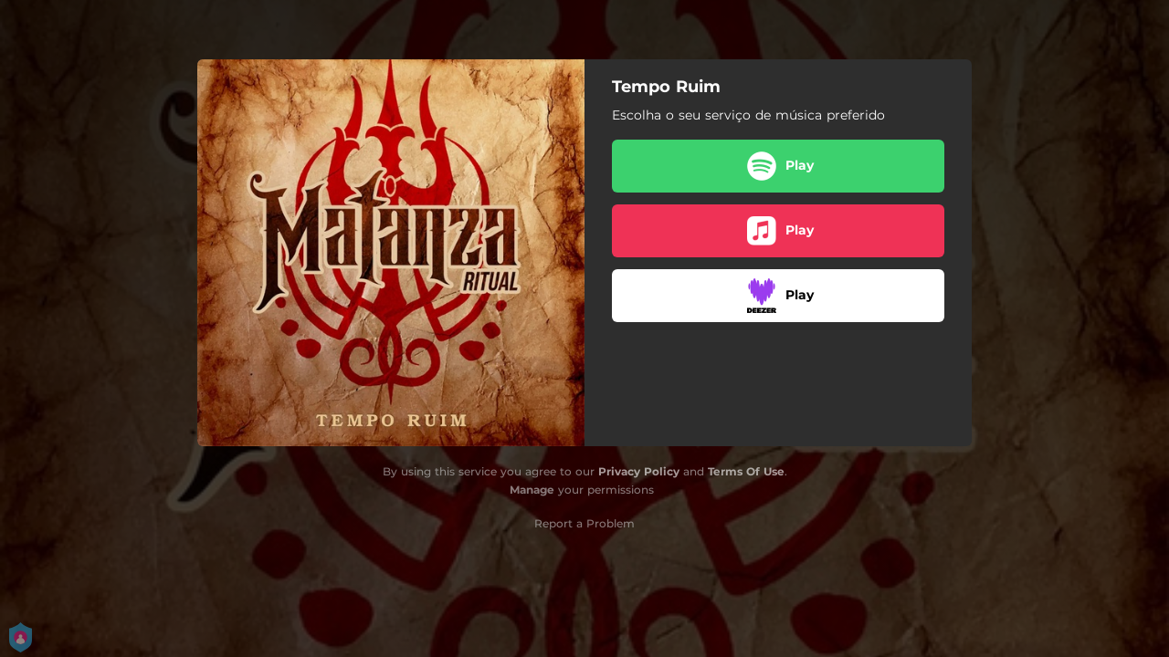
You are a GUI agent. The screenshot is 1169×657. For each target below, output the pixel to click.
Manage (532, 489)
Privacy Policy (638, 471)
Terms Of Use (746, 471)
